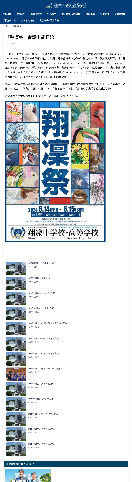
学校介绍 (7, 14)
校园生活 (90, 14)
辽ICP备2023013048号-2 (100, 478)
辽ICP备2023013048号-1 (78, 478)
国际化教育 (36, 14)
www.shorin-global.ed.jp (66, 63)
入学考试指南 (27, 20)
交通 (86, 468)
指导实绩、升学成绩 (70, 14)
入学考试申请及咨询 (49, 20)
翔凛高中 (21, 14)
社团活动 (104, 14)
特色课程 (51, 14)
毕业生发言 (119, 14)
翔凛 (76, 53)
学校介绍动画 (9, 20)
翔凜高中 (17, 468)
